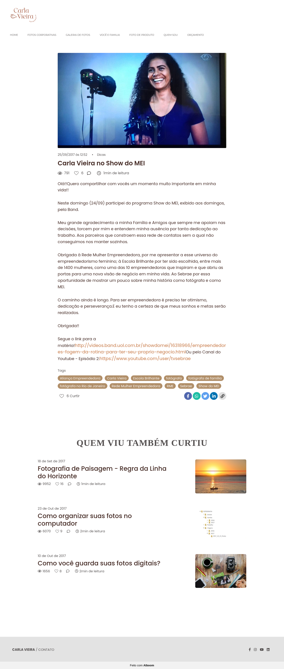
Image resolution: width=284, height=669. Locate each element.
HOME (14, 34)
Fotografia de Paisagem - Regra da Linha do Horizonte (102, 472)
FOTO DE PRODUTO (141, 34)
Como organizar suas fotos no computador (85, 519)
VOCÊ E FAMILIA (110, 34)
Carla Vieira (116, 378)
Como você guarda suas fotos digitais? (99, 563)
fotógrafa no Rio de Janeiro (82, 386)
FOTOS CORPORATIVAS (42, 34)
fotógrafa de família (205, 378)
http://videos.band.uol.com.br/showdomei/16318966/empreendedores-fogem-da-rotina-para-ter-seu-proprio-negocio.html (142, 348)
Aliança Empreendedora (80, 378)
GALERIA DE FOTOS (78, 34)
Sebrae (186, 386)
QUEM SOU (171, 34)
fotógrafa (174, 378)
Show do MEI (209, 386)
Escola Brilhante (146, 378)
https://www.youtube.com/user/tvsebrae (145, 358)
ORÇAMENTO (195, 34)
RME (170, 386)
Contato (46, 649)
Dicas (101, 154)
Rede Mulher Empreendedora (136, 386)
